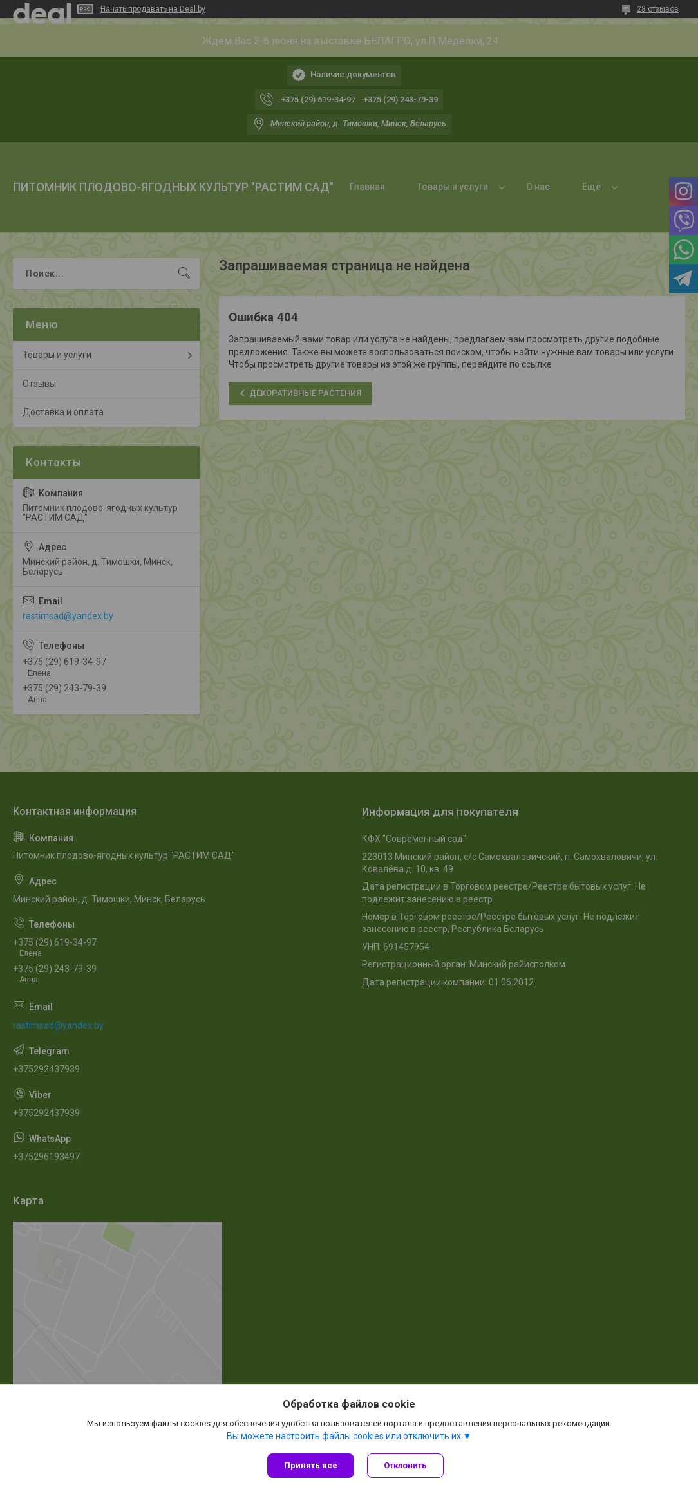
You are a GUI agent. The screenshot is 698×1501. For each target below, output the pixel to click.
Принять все (310, 1465)
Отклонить (405, 1465)
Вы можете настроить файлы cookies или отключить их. (345, 1436)
